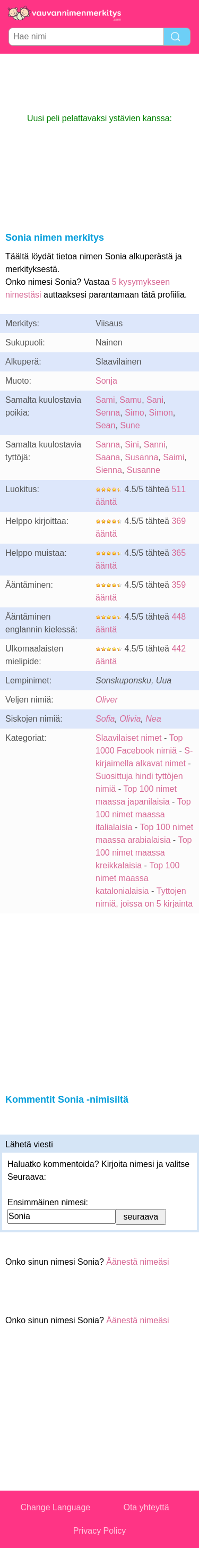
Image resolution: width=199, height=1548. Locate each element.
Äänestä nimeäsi (137, 1261)
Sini (132, 444)
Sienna (109, 470)
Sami (105, 399)
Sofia (105, 718)
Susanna (141, 457)
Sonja (106, 380)
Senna (108, 412)
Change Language (56, 1507)
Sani (154, 399)
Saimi (173, 457)
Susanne (143, 470)
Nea (153, 718)
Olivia (130, 718)
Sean (105, 425)
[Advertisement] (100, 83)
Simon (161, 412)
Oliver (107, 699)
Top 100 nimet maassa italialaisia (143, 814)
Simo (134, 412)
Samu (130, 399)
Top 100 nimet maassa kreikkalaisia (144, 852)
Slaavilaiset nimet (129, 737)
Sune (130, 425)
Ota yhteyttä (146, 1507)
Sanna (108, 444)
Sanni (155, 444)
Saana (108, 457)
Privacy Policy (99, 1530)
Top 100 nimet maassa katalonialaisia (137, 878)
